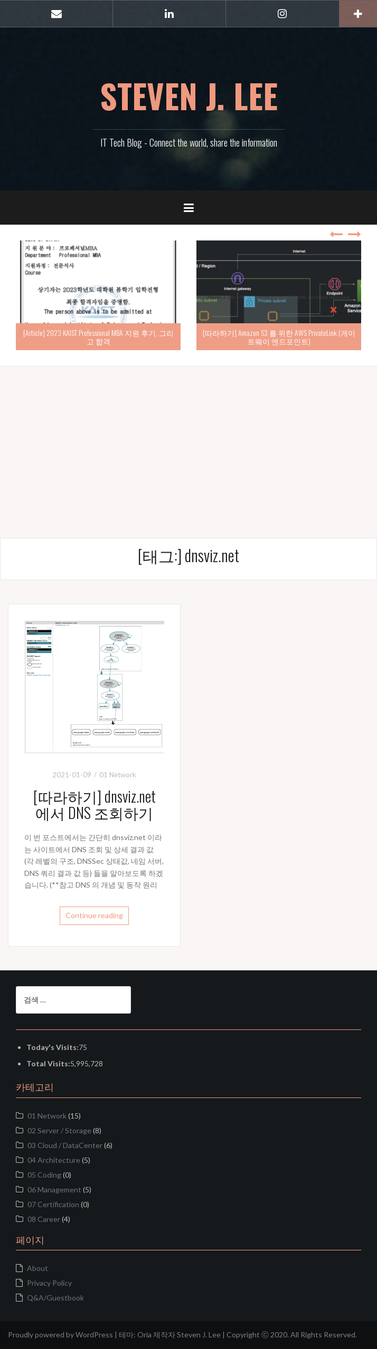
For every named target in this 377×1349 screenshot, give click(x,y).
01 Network (47, 1115)
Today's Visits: (52, 1047)
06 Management (54, 1189)
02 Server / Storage (59, 1130)
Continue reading (94, 915)
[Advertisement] (188, 440)
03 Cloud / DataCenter (64, 1145)
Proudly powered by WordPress (60, 1334)
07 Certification (53, 1204)
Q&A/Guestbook (55, 1297)
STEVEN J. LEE (189, 95)
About (37, 1268)
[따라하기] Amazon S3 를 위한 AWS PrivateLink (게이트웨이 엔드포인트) (279, 336)
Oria (144, 1334)
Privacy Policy (49, 1282)
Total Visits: (48, 1063)
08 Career (43, 1219)
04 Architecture (53, 1159)
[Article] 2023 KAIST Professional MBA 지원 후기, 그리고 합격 (98, 336)
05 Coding (44, 1174)
